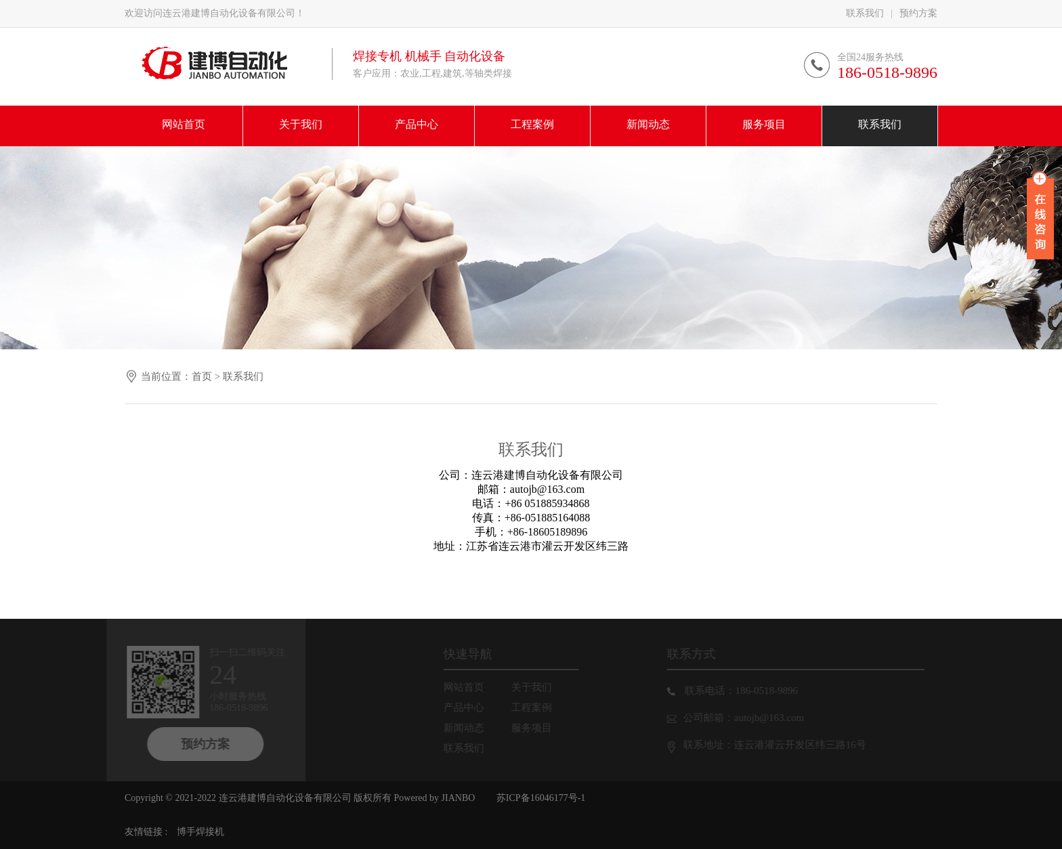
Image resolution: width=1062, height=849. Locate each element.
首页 (202, 376)
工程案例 (536, 707)
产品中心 (468, 707)
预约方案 (918, 13)
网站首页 (468, 687)
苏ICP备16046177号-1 (540, 798)
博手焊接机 (200, 832)
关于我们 (536, 687)
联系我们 (865, 13)
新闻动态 (468, 727)
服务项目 (536, 727)
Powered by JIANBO (433, 798)
